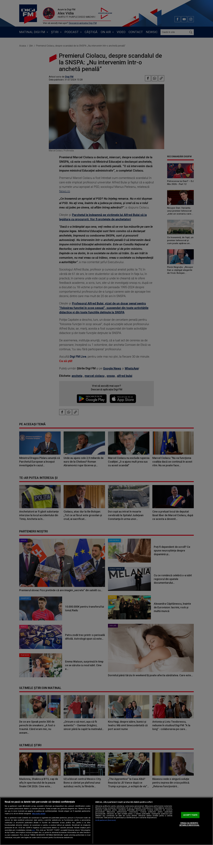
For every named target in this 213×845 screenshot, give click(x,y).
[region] (106, 821)
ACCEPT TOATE (190, 815)
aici (33, 830)
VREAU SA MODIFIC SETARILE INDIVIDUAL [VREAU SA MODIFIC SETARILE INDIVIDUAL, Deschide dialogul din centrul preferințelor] (189, 824)
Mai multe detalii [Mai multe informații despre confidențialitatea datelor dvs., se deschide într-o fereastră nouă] (38, 814)
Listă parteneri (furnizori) (105, 820)
